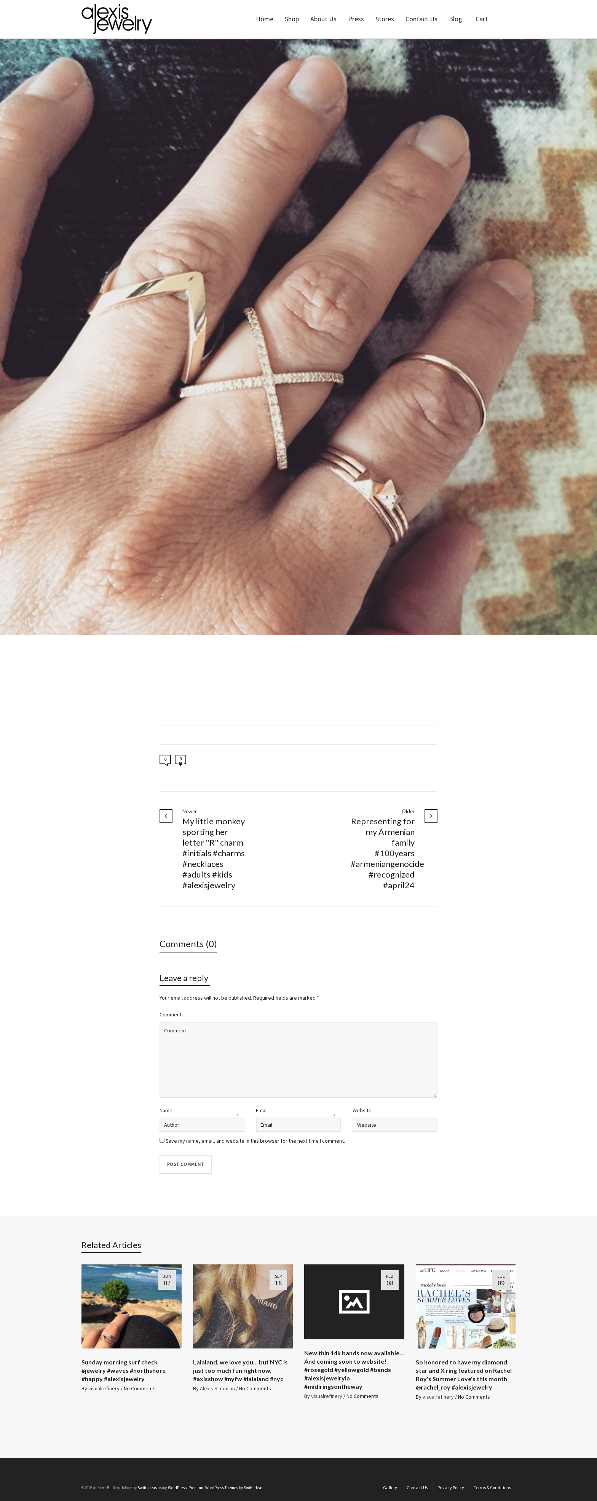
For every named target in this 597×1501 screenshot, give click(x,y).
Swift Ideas (147, 1487)
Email (262, 1110)
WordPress (177, 1487)
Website (362, 1110)
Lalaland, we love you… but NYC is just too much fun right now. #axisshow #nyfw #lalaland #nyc (240, 1370)
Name (166, 1110)
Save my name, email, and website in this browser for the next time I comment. (255, 1140)
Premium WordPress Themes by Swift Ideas (225, 1487)
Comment (171, 1014)
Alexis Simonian (217, 1388)
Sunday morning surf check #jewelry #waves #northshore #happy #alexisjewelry (123, 1370)
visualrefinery (104, 1388)
